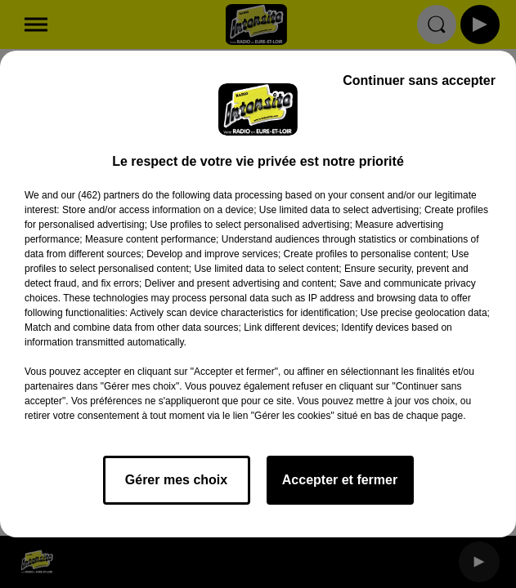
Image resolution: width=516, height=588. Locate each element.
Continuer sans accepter (419, 80)
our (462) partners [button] (100, 195)
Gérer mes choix (176, 480)
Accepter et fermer (339, 480)
